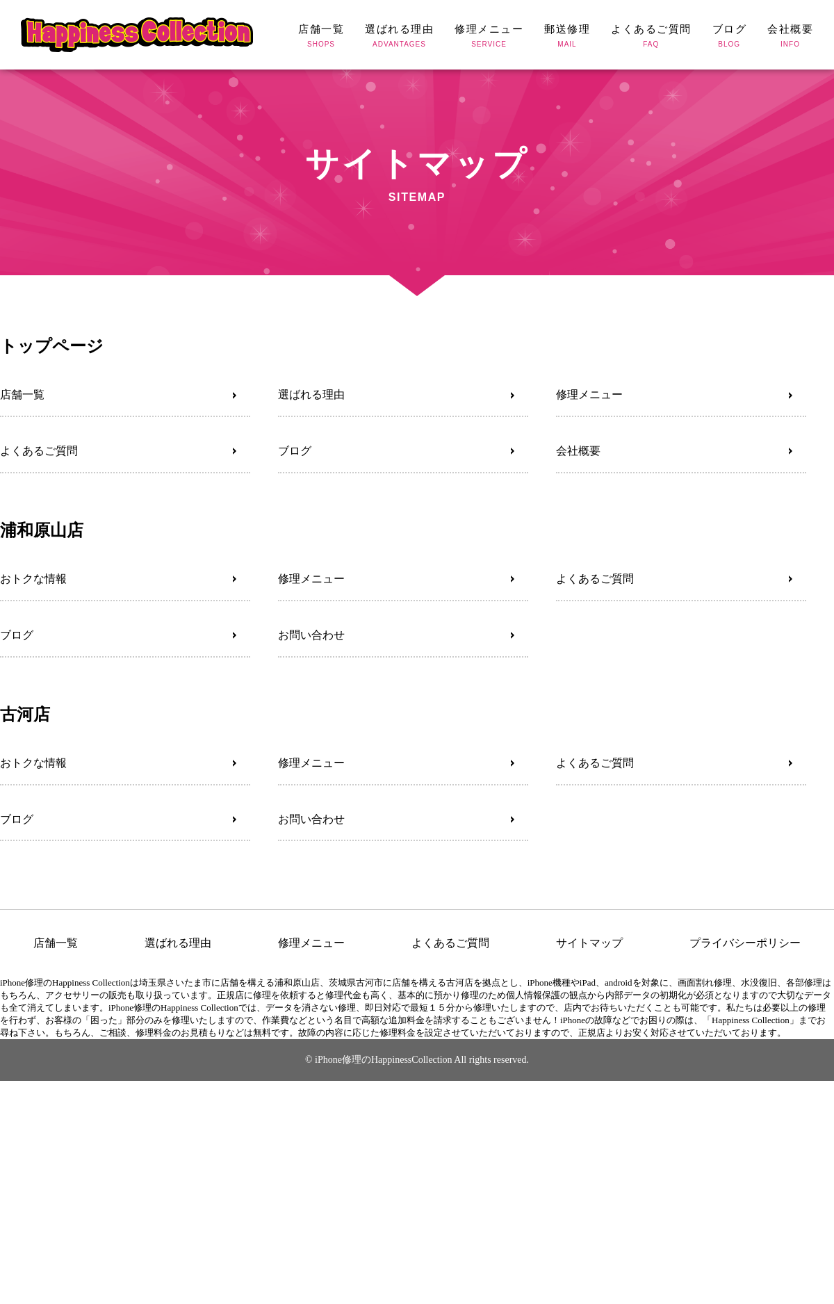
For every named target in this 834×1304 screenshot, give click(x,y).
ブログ (294, 451)
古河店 (25, 714)
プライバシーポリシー (745, 943)
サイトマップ (589, 943)
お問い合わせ (311, 635)
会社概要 (578, 451)
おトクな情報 (33, 579)
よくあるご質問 (39, 451)
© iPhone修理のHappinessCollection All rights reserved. (417, 1059)
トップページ (52, 345)
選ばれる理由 (311, 394)
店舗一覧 (22, 394)
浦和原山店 (41, 530)
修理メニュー (589, 394)
